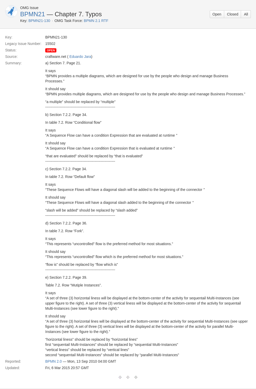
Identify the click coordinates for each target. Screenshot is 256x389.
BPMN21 (32, 14)
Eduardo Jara (80, 57)
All (246, 14)
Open (217, 14)
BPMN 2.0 (53, 361)
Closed (232, 14)
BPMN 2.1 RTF (96, 21)
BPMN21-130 (39, 21)
